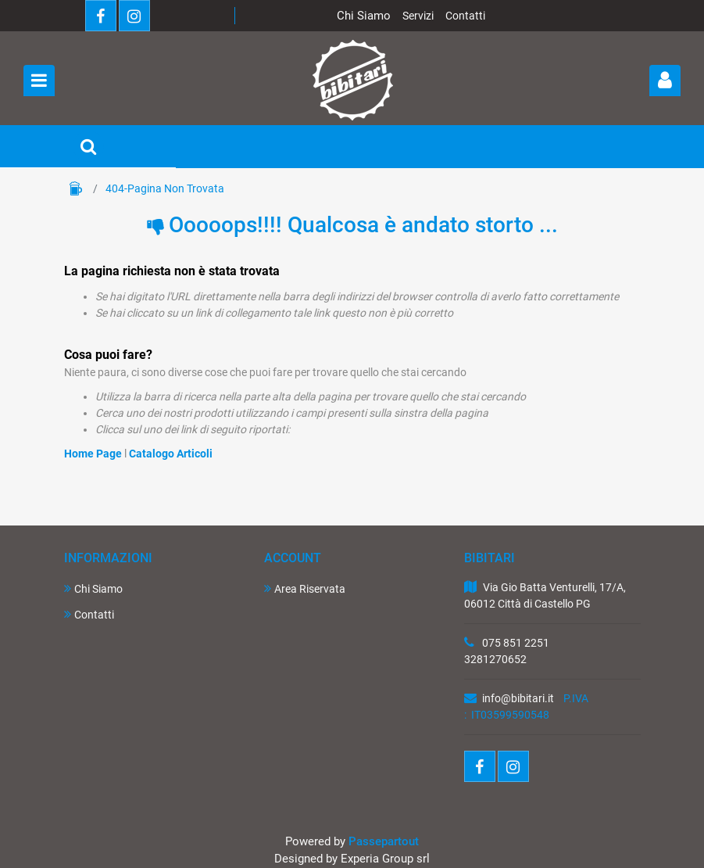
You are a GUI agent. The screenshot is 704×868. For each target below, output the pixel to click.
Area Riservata (304, 588)
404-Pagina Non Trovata (164, 188)
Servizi (418, 15)
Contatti (465, 15)
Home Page (76, 188)
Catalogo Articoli (171, 453)
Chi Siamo (364, 16)
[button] (665, 80)
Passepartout (383, 841)
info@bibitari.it (518, 698)
